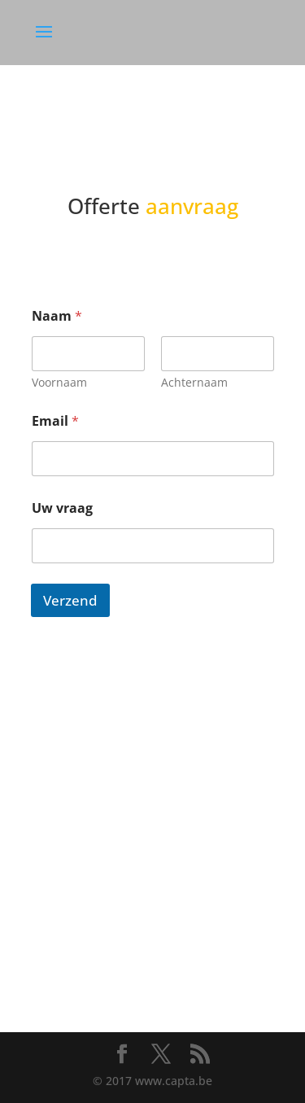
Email (55, 421)
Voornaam (59, 382)
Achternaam (194, 382)
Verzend (70, 600)
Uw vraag (62, 508)
